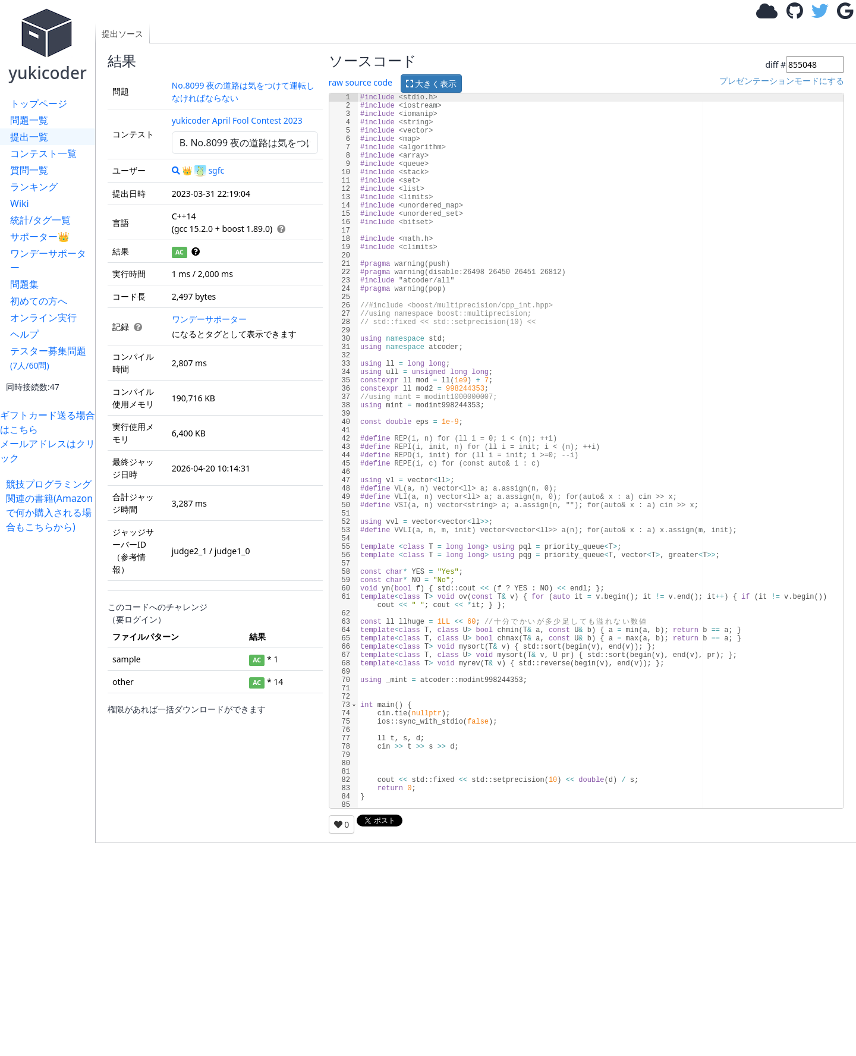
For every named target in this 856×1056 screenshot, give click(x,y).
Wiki (19, 203)
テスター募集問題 (48, 357)
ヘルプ (24, 334)
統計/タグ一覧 (40, 220)
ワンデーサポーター (48, 260)
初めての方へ (38, 300)
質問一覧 (29, 170)
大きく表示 (431, 83)
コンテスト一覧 (43, 153)
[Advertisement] (50, 712)
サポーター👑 (40, 236)
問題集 (24, 284)
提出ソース (122, 33)
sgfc (209, 170)
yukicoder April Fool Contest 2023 (237, 120)
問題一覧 (29, 120)
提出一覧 (29, 136)
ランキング (34, 186)
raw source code (360, 82)
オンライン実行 (43, 317)
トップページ (38, 103)
